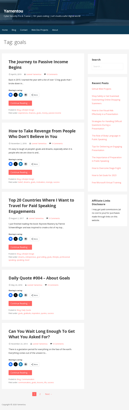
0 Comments (52, 74)
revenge (49, 182)
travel (27, 260)
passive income (55, 113)
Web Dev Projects (39, 30)
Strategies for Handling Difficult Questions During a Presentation (107, 125)
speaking (20, 260)
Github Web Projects (101, 88)
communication (24, 382)
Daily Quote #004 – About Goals (39, 278)
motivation (40, 182)
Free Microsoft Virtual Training (106, 182)
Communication (28, 379)
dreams (27, 182)
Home (5, 30)
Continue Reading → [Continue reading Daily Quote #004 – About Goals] (20, 303)
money (45, 113)
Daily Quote (26, 310)
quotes (44, 313)
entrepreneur (30, 257)
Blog (14, 30)
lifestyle (56, 257)
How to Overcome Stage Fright (106, 168)
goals (39, 113)
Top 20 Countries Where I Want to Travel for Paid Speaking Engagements (41, 205)
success (56, 182)
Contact (23, 30)
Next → (48, 394)
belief (20, 182)
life (45, 382)
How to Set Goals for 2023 (104, 175)
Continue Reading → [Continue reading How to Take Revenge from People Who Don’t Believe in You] (20, 172)
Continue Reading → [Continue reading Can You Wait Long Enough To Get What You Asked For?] (20, 372)
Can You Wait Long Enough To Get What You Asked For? (42, 334)
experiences (23, 113)
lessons (40, 382)
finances (32, 113)
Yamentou (13, 11)
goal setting (41, 257)
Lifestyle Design (28, 110)
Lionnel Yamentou (33, 74)
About (55, 30)
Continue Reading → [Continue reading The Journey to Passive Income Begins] (20, 103)
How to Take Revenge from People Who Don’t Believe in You (42, 133)
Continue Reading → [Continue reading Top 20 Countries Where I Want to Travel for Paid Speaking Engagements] (20, 247)
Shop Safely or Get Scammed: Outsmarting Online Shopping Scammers (106, 100)
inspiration (36, 313)
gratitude (27, 313)
